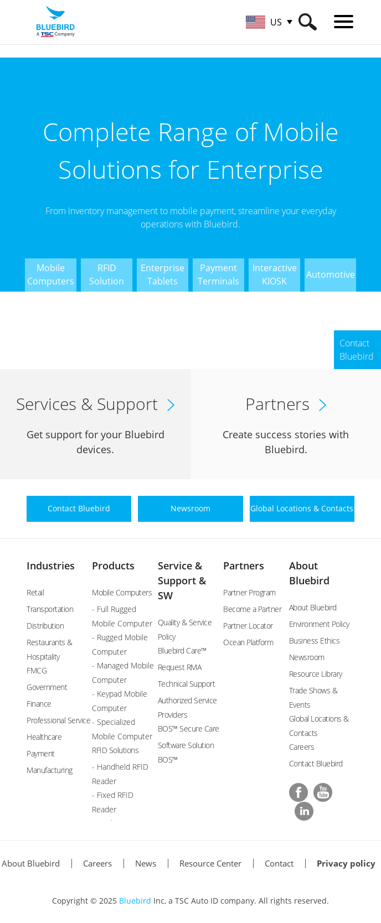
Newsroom (307, 657)
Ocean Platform (248, 642)
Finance (39, 703)
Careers (302, 746)
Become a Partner (252, 609)
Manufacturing (50, 770)
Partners (243, 565)
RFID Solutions (115, 750)
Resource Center (210, 863)
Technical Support (186, 683)
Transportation (50, 609)
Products (113, 565)
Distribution (45, 625)
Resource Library (315, 673)
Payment (41, 753)
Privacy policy (346, 863)
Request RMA (180, 667)
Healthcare (44, 737)
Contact (279, 863)
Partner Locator (248, 625)
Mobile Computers (122, 592)
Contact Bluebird (316, 763)
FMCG (37, 670)
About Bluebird (313, 607)
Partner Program (249, 592)
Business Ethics (314, 640)
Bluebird (135, 900)
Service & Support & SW (182, 580)
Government (47, 687)
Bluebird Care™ (182, 650)
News (145, 863)
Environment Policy (319, 624)
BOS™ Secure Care (188, 728)
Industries (51, 565)
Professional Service (58, 720)
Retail (35, 592)
